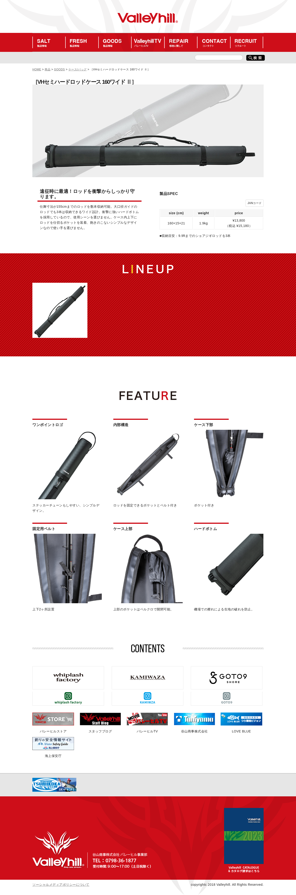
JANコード (254, 203)
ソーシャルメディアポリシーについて (60, 884)
